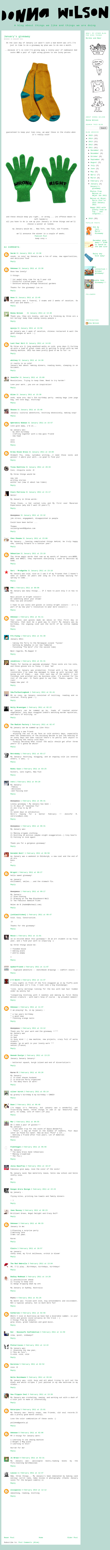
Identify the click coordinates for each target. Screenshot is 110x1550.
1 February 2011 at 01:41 (42, 692)
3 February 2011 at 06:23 (35, 1210)
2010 (91, 219)
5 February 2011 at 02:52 (32, 1364)
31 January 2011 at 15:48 (29, 410)
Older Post (72, 1538)
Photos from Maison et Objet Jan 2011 (98, 193)
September (96, 160)
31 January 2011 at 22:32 (33, 515)
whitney (14, 360)
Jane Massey (16, 1210)
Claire (13, 1248)
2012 (91, 145)
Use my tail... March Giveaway (98, 230)
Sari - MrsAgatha (18, 571)
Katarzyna (15, 1410)
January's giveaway (95, 187)
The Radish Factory (19, 725)
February (95, 181)
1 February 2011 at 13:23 (37, 1055)
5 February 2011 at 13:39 (40, 1394)
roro (12, 782)
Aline (13, 395)
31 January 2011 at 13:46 (39, 313)
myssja (13, 328)
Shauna (13, 410)
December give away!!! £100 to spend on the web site (100, 243)
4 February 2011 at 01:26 (28, 1298)
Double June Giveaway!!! (99, 281)
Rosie (13, 936)
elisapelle (15, 1490)
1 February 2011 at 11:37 (33, 980)
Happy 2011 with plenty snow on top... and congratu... (98, 211)
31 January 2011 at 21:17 (38, 492)
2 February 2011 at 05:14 (36, 1092)
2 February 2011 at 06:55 (26, 1122)
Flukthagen (15, 1147)
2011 (91, 148)
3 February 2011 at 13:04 (40, 1264)
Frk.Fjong (15, 636)
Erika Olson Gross (19, 452)
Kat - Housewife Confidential (24, 1332)
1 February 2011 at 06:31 (33, 826)
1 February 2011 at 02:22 (39, 707)
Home (41, 1538)
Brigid (13, 872)
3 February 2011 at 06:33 (31, 1223)
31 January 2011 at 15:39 (28, 395)
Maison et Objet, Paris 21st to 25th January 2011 (98, 201)
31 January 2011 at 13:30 (28, 253)
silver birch (16, 1092)
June (93, 169)
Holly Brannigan (18, 707)
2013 (91, 142)
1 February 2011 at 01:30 (33, 636)
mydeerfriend (16, 967)
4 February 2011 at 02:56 (33, 1313)
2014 (91, 139)
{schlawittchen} (18, 915)
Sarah (13, 253)
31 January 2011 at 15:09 (32, 377)
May (93, 172)
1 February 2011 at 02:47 (42, 725)
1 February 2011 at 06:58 (37, 853)
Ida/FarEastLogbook (19, 692)
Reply (13, 261)
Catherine (15, 1313)
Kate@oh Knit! (17, 853)
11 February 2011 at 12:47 (30, 1473)
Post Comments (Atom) (29, 1542)
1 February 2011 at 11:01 (28, 936)
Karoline (14, 1364)
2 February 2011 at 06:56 (34, 1147)
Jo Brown (14, 1458)
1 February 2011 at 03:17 (33, 754)
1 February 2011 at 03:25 (34, 769)
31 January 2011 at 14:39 (31, 360)
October (95, 156)
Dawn (12, 1105)
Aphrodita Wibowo (18, 423)
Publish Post (41, 236)
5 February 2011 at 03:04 (39, 1377)
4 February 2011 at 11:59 (52, 1332)
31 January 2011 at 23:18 (40, 571)
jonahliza (15, 661)
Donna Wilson (16, 313)
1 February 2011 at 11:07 (36, 967)
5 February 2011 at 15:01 (33, 1410)
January (95, 184)
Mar (12, 1122)
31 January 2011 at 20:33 (38, 467)
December (95, 150)
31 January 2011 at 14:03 (38, 343)
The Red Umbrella (18, 1264)
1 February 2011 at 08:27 (29, 872)
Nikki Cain (15, 769)
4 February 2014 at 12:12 (34, 1490)
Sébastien (15, 554)
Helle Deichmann (18, 1377)
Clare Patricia (17, 492)
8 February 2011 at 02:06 (31, 1433)
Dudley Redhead (17, 1277)
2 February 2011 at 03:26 (31, 1073)
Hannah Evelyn (17, 1055)
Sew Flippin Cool (18, 1394)
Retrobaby (15, 754)
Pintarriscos (16, 1345)
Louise (13, 1473)
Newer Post (9, 1538)
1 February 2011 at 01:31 (33, 661)
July (93, 166)
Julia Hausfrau (17, 1166)
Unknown (14, 268)
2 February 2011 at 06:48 (27, 1105)
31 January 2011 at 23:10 (33, 554)
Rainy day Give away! (99, 255)
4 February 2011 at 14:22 (36, 1345)
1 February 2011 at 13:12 (33, 1028)
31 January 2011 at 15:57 (40, 423)
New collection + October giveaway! (100, 270)
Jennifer (14, 377)
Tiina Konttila (17, 467)
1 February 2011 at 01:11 (31, 617)
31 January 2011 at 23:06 (35, 538)
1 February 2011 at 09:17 (33, 892)
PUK (12, 588)
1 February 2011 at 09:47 (39, 915)
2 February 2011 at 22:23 (43, 1189)
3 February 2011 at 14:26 (38, 1277)
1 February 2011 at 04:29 (27, 782)
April (94, 175)
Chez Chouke (16, 538)
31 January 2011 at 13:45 (27, 298)
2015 (91, 135)
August (94, 162)
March (94, 178)
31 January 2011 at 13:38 (31, 268)
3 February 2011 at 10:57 (29, 1248)
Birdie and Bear (93, 38)
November (95, 153)
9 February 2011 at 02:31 (32, 1458)
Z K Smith (15, 980)
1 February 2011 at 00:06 (26, 588)
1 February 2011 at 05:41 (33, 801)
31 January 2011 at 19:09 (41, 452)
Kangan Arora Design (20, 1189)
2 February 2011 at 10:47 (38, 1166)
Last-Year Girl (17, 343)
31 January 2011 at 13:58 (29, 328)
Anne (12, 298)
